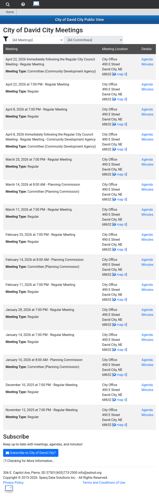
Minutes (147, 64)
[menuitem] (8, 4)
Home (8, 12)
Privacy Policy (13, 483)
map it (119, 74)
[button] (23, 4)
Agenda (147, 59)
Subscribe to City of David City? (31, 453)
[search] (8, 4)
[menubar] (21, 4)
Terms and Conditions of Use (104, 483)
